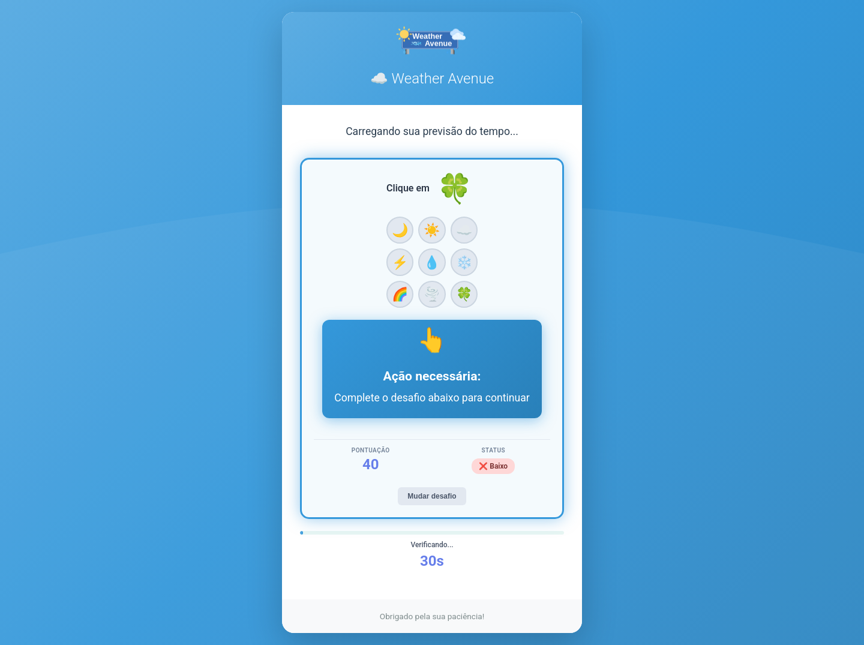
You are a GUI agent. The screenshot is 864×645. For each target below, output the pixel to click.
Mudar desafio (431, 496)
